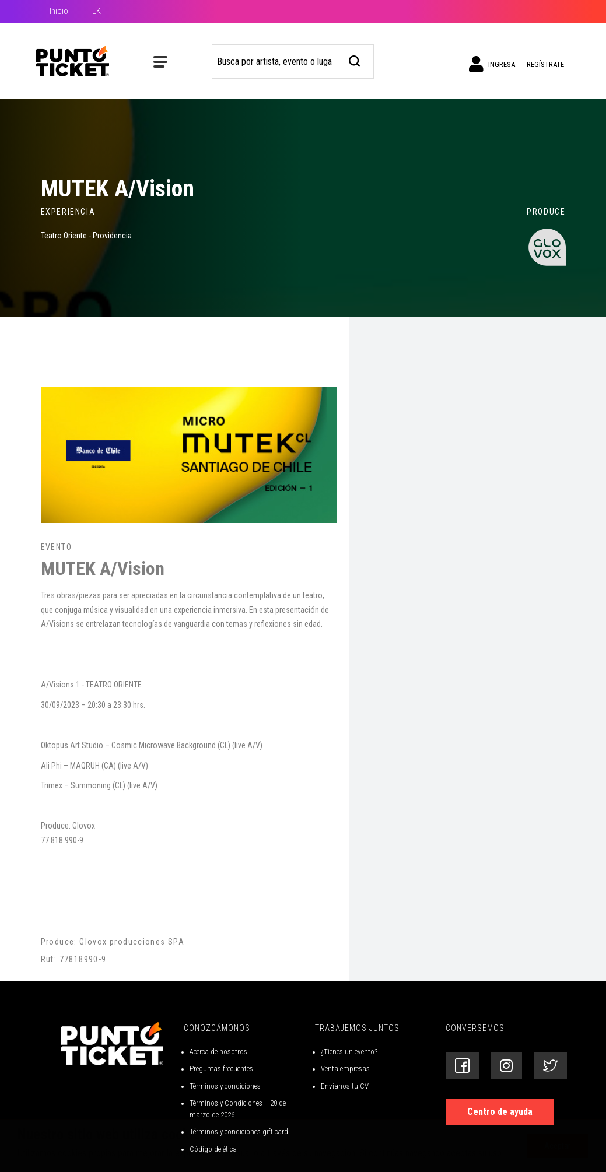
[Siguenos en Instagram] (506, 1065)
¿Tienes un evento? (349, 1051)
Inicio (59, 11)
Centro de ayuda (500, 1111)
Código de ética (213, 1149)
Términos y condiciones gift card (239, 1131)
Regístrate (545, 64)
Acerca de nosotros (218, 1051)
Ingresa (492, 64)
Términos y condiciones (225, 1086)
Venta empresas (345, 1068)
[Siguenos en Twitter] (550, 1065)
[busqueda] (355, 60)
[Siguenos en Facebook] (462, 1065)
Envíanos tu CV (345, 1086)
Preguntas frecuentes (221, 1068)
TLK (94, 11)
